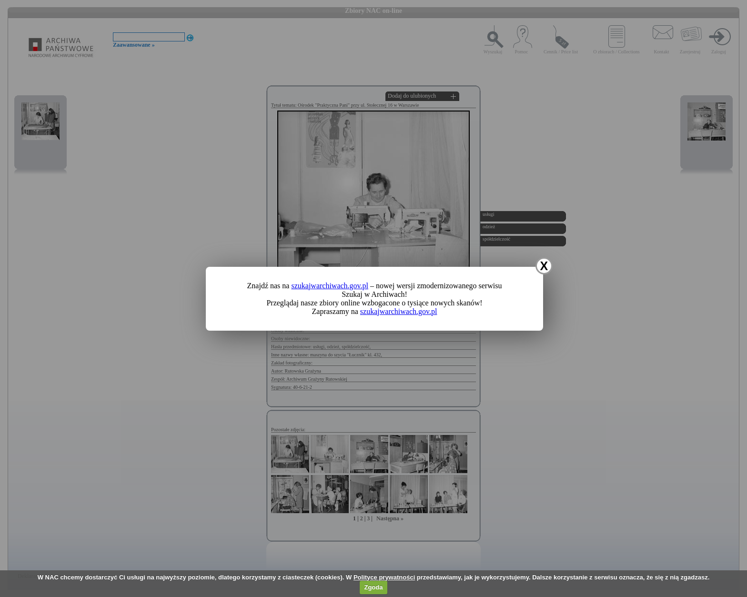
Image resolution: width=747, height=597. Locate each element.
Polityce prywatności (384, 577)
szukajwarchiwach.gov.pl (329, 286)
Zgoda (373, 587)
